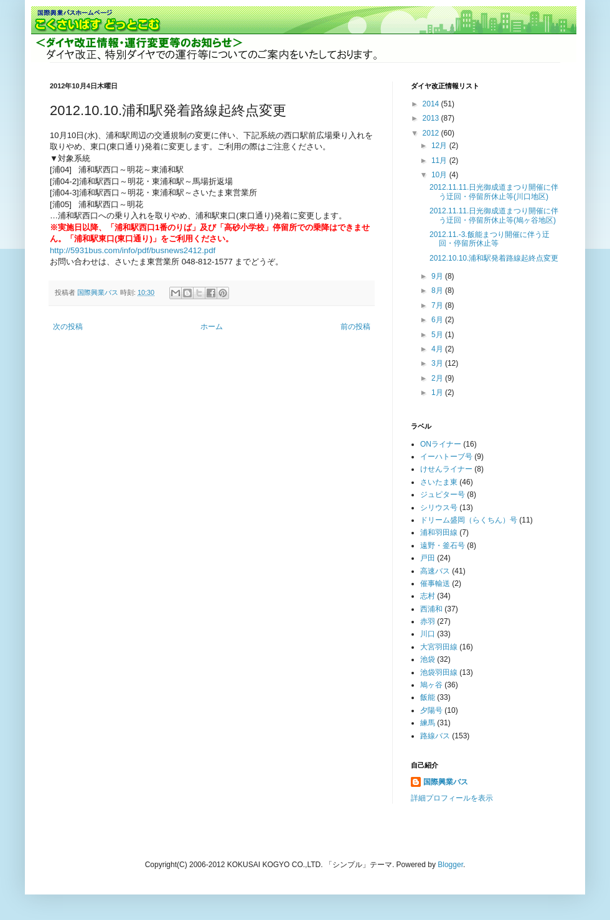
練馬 (427, 722)
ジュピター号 (442, 494)
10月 (440, 174)
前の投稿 (355, 326)
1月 (438, 392)
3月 (438, 363)
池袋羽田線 (439, 672)
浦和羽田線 (439, 532)
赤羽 (427, 621)
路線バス (435, 736)
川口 (427, 634)
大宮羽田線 (439, 647)
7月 (438, 305)
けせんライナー (446, 469)
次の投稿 (68, 326)
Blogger (450, 864)
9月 (438, 276)
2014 (432, 104)
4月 (438, 349)
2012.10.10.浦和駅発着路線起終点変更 (493, 258)
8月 (438, 290)
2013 (432, 118)
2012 (432, 133)
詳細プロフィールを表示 (452, 798)
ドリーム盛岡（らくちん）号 (468, 520)
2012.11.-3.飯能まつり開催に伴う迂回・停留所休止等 (489, 239)
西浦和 (431, 609)
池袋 (427, 659)
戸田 (427, 558)
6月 (438, 319)
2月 (438, 378)
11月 (440, 160)
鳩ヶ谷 (431, 685)
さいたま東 (439, 482)
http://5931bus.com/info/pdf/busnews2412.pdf (132, 250)
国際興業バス (98, 292)
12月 (440, 145)
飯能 (427, 697)
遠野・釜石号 (442, 545)
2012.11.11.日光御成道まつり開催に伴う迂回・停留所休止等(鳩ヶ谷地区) (493, 215)
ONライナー (440, 444)
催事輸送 (435, 583)
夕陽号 (431, 710)
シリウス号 (439, 507)
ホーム (211, 326)
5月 (438, 334)
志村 (427, 596)
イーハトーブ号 (446, 456)
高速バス (435, 571)
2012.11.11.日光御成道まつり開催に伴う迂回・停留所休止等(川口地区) (493, 191)
